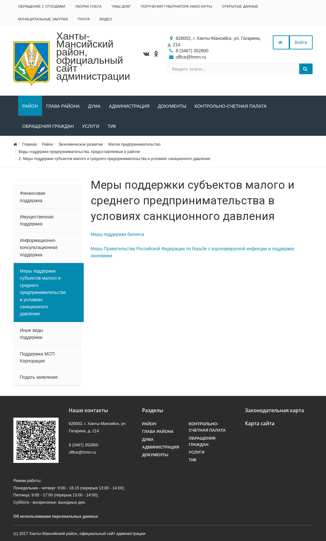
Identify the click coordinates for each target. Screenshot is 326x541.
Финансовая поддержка (32, 197)
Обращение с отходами (41, 6)
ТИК (112, 126)
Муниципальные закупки (43, 19)
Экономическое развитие (80, 144)
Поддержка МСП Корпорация (37, 357)
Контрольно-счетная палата (230, 106)
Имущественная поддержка (36, 220)
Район (30, 106)
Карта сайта (259, 423)
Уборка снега (88, 6)
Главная (29, 144)
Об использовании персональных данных (55, 516)
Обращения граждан (48, 126)
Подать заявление (39, 377)
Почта (83, 19)
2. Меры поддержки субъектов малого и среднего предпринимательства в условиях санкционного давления (114, 159)
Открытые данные (240, 6)
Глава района (63, 106)
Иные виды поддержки (31, 334)
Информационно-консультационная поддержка (39, 247)
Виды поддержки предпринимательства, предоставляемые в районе (79, 152)
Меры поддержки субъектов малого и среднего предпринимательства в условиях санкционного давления (43, 292)
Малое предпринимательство (134, 144)
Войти (301, 42)
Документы (172, 106)
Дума (94, 106)
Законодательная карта (274, 410)
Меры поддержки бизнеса (117, 234)
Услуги (90, 126)
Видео (106, 19)
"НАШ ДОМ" (121, 6)
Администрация (129, 106)
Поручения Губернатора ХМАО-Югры (176, 6)
